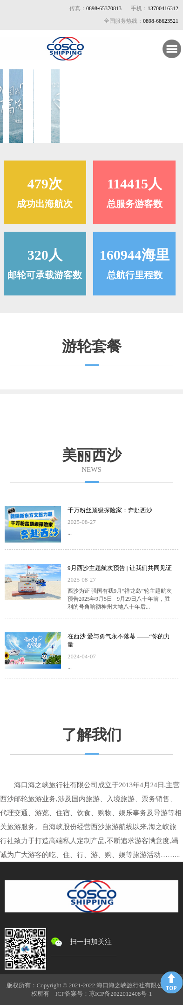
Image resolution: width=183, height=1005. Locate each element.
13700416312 (163, 8)
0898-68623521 (160, 21)
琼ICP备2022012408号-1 (120, 993)
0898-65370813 (104, 8)
